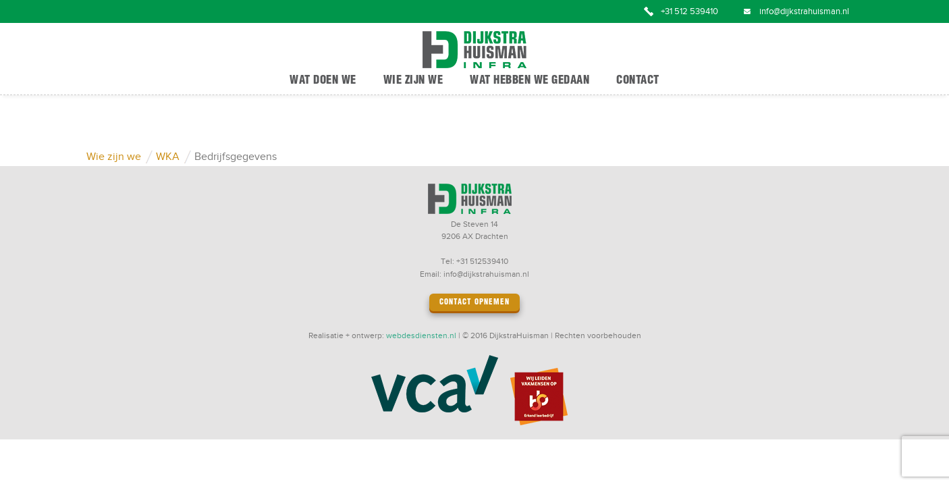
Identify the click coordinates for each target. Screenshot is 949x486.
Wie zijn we (413, 81)
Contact (637, 81)
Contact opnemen (474, 302)
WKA (168, 157)
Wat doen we (323, 81)
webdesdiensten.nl (421, 336)
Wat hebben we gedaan (529, 81)
